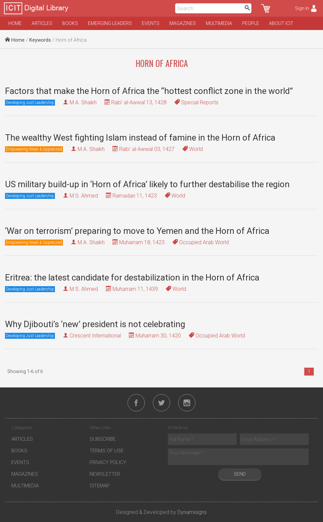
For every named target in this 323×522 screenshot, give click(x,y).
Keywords (40, 40)
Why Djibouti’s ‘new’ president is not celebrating (95, 324)
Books (70, 23)
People (250, 23)
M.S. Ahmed (84, 196)
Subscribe (103, 439)
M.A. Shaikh (83, 102)
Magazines (182, 23)
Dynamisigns (192, 512)
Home (15, 23)
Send (240, 474)
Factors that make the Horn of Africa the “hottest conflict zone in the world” (149, 91)
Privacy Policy (108, 462)
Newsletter (105, 474)
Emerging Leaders (110, 23)
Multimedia (219, 23)
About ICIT (281, 23)
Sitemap (100, 486)
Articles (42, 23)
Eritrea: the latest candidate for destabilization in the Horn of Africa (132, 277)
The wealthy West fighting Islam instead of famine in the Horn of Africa (140, 138)
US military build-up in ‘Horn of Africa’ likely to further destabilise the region (147, 184)
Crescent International (95, 335)
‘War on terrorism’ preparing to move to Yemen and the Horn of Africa (137, 231)
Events (151, 23)
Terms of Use (107, 451)
